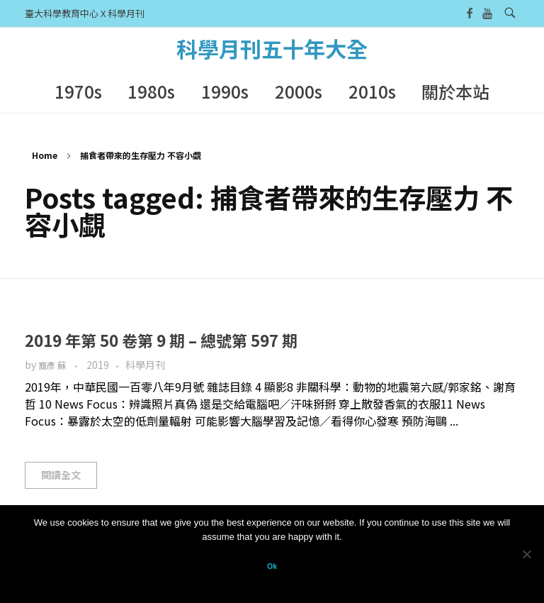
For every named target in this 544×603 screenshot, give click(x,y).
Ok (272, 566)
